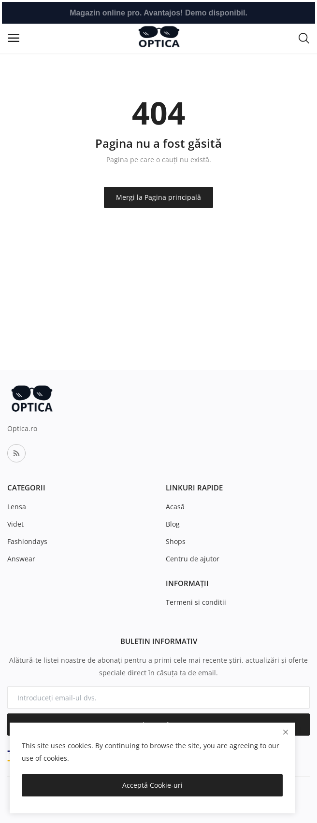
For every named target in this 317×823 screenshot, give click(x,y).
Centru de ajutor (192, 558)
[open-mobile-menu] (13, 38)
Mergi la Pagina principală (158, 197)
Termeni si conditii (196, 602)
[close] (285, 732)
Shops (176, 541)
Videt (15, 524)
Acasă (175, 506)
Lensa (16, 506)
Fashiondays (27, 541)
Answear (21, 558)
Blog (173, 524)
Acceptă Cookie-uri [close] (152, 785)
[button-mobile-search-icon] (304, 37)
